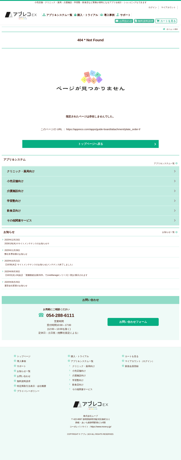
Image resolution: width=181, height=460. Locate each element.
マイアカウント (168, 7)
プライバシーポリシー (28, 391)
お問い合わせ (23, 376)
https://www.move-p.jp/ (100, 426)
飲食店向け (14, 210)
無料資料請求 (144, 21)
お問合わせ (124, 21)
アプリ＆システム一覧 (57, 14)
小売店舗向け (15, 181)
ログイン (152, 7)
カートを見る (166, 21)
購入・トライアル (86, 14)
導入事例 (107, 14)
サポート (123, 14)
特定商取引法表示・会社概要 (31, 386)
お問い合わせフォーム (133, 321)
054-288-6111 (56, 315)
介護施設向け (15, 191)
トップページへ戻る (90, 143)
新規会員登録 (131, 366)
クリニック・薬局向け (21, 171)
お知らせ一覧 (170, 232)
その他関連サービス (19, 220)
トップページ (23, 356)
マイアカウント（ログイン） (139, 361)
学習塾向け (14, 200)
